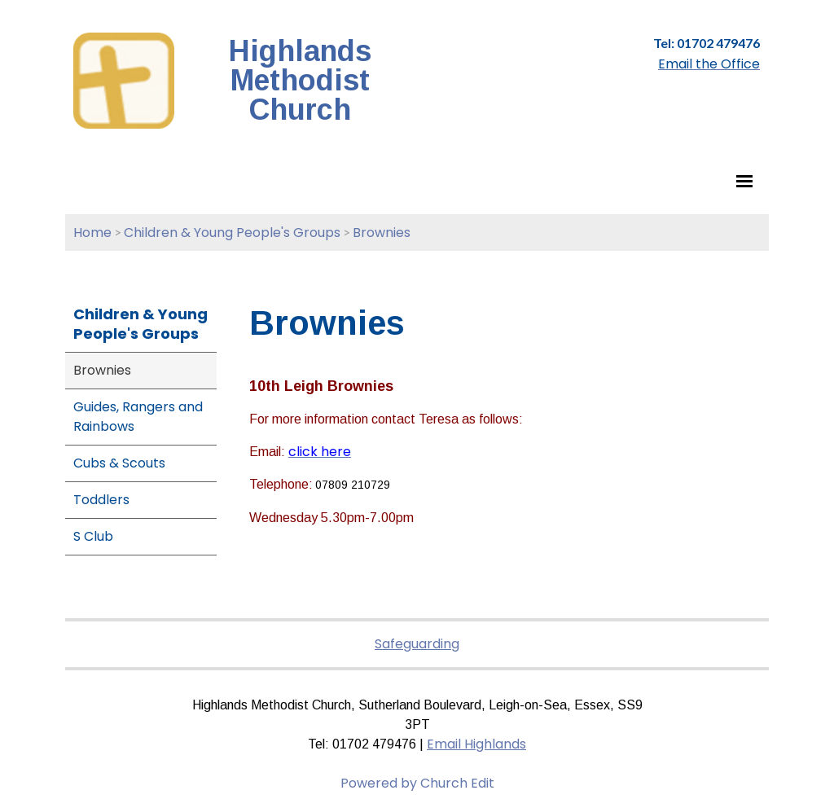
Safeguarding (417, 643)
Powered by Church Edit (417, 783)
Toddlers (101, 499)
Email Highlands (476, 744)
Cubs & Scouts (119, 463)
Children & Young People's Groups (232, 232)
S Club (93, 536)
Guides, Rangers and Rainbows (138, 416)
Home (92, 232)
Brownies (381, 232)
